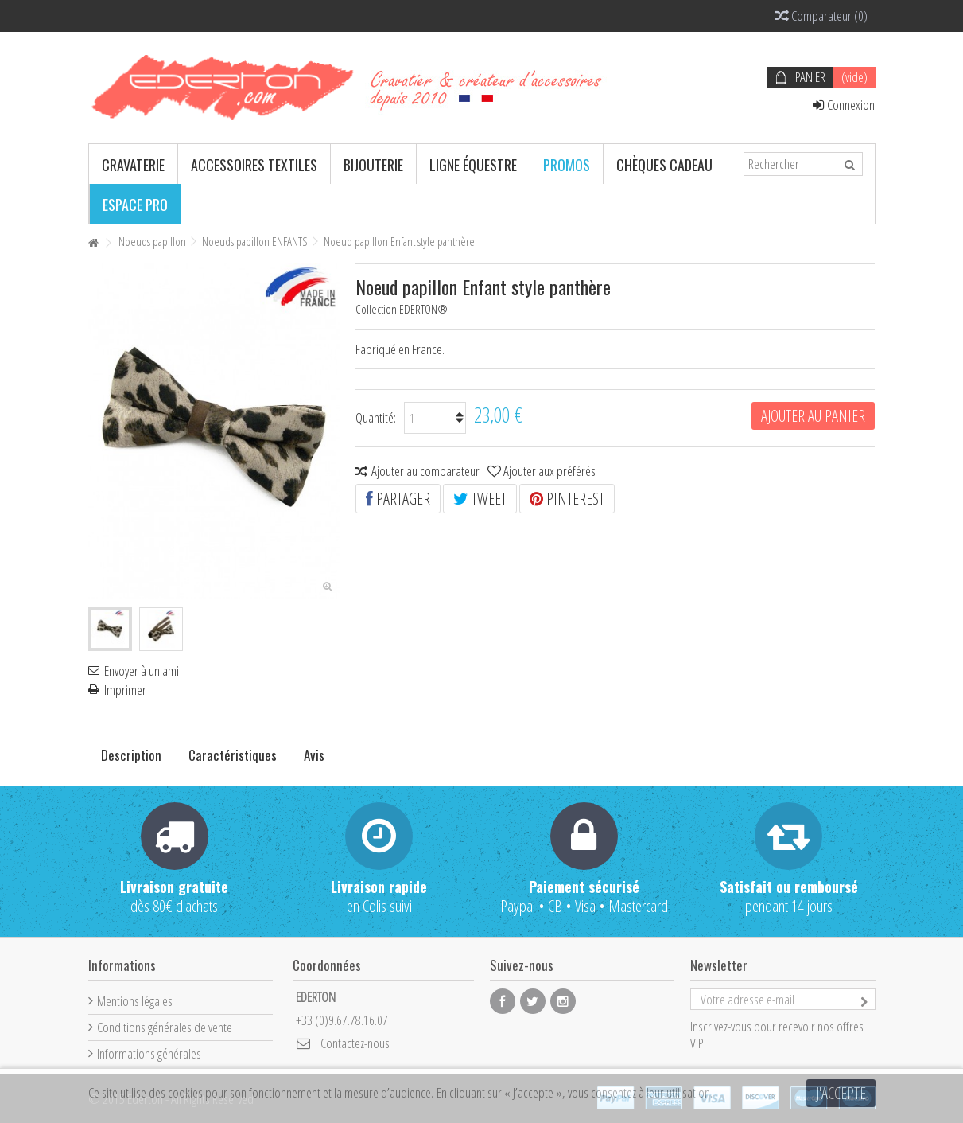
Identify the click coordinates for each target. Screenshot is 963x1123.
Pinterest (567, 498)
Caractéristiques (232, 755)
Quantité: (375, 417)
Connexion (844, 105)
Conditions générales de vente (164, 1027)
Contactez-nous (355, 1043)
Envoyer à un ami (141, 671)
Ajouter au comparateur (425, 471)
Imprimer (125, 690)
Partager (398, 498)
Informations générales (149, 1053)
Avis (314, 755)
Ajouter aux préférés (549, 471)
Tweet (480, 498)
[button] (133, 164)
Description (131, 755)
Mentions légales (135, 1000)
